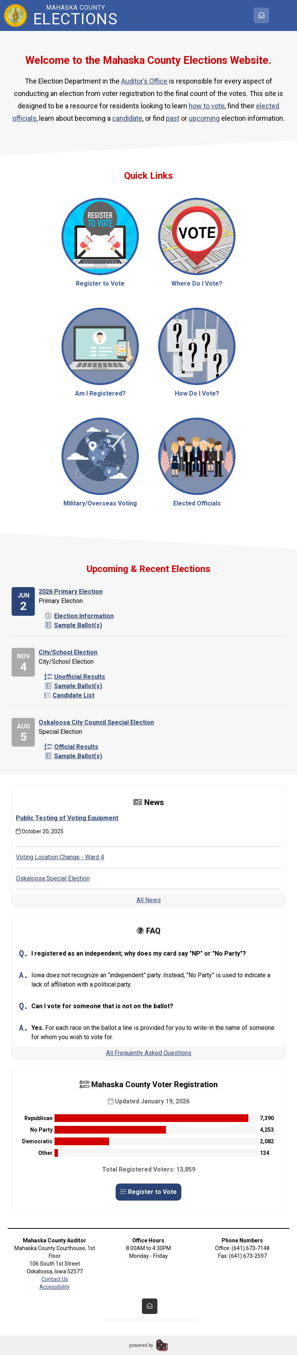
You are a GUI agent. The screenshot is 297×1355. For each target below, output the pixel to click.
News (148, 802)
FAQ (148, 930)
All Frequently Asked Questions (148, 1053)
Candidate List (69, 695)
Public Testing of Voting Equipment (67, 818)
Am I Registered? (100, 352)
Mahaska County (75, 15)
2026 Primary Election (70, 591)
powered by (141, 1345)
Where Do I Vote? (197, 242)
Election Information (79, 616)
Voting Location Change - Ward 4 (60, 857)
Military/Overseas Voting (100, 462)
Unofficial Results (74, 676)
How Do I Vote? (197, 352)
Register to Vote (100, 242)
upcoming (204, 118)
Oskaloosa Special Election (53, 878)
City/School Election (68, 652)
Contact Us (54, 1279)
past (172, 118)
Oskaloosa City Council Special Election (96, 722)
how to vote (207, 106)
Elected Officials (197, 462)
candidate (127, 118)
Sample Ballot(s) (73, 625)
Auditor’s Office (144, 81)
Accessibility (54, 1287)
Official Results (71, 746)
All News (149, 900)
